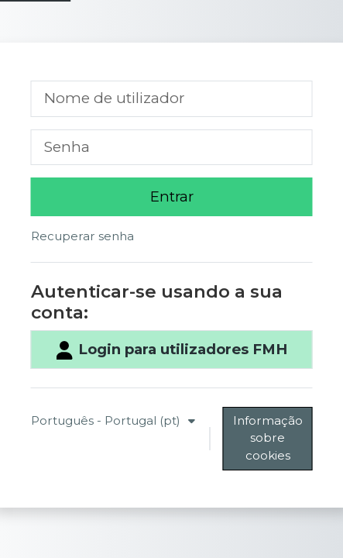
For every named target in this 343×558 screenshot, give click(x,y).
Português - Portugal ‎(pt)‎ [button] (107, 420)
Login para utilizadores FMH (171, 350)
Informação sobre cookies (268, 438)
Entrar (172, 196)
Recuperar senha (82, 236)
